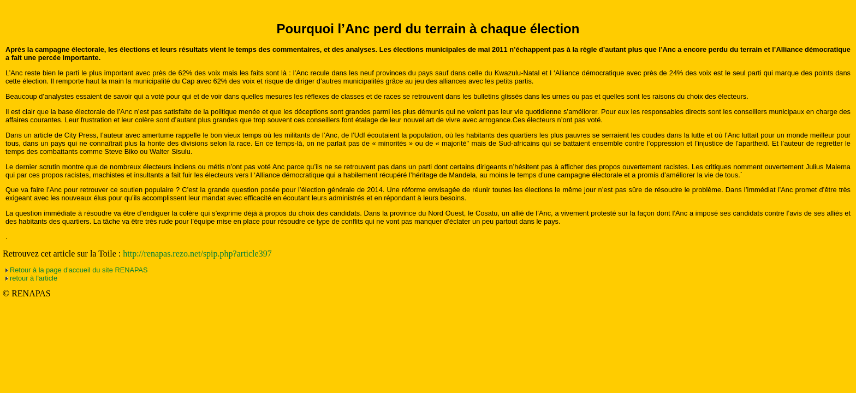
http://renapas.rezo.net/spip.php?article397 (197, 253)
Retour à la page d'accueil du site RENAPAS (79, 270)
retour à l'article (33, 278)
